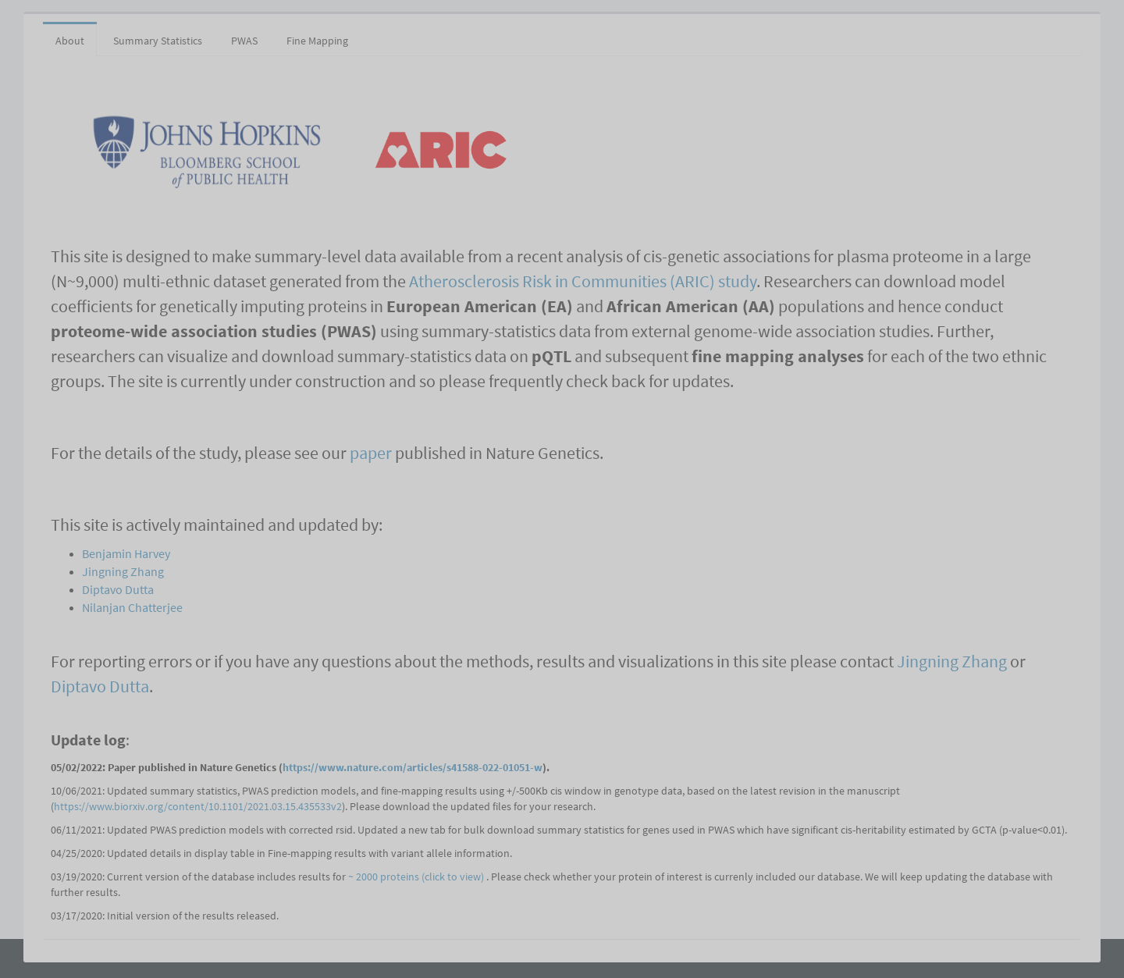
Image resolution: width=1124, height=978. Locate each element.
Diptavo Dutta (118, 589)
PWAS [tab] (244, 41)
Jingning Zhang (123, 571)
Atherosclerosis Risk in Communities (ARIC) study (582, 281)
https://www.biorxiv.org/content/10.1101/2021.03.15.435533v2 (198, 806)
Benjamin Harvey (126, 553)
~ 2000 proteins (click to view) (417, 877)
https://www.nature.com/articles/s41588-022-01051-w (412, 767)
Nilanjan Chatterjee (132, 607)
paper (371, 453)
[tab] (377, 32)
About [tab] (69, 41)
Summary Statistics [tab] (157, 41)
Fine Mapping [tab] (317, 41)
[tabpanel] (562, 493)
